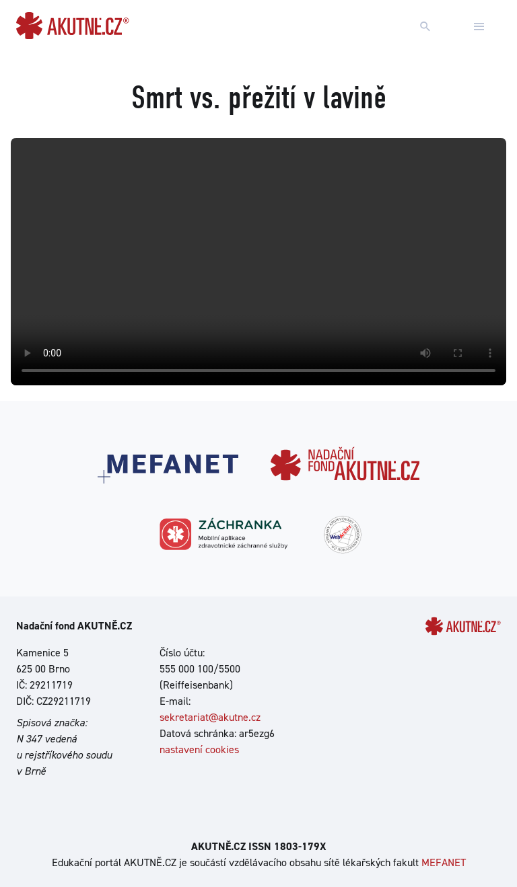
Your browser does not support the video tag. (258, 261)
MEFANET (443, 862)
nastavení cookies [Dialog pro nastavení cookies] (199, 749)
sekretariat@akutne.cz (210, 717)
